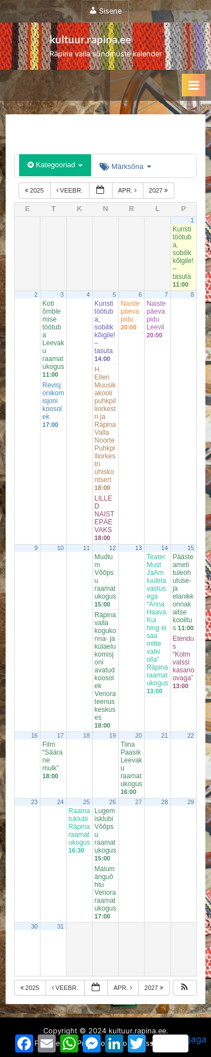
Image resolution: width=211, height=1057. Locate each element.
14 (164, 548)
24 (60, 802)
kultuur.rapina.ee (90, 39)
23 (34, 802)
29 (190, 802)
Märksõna (125, 166)
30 (34, 926)
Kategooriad (55, 164)
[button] (184, 988)
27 (138, 802)
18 (86, 735)
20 (138, 735)
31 (60, 926)
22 (190, 735)
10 (60, 548)
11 (86, 548)
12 (112, 548)
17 (60, 735)
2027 (159, 190)
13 (138, 548)
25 (86, 802)
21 (164, 735)
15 (190, 548)
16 (34, 735)
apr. (128, 190)
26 (112, 802)
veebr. (70, 190)
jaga (179, 1042)
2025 (35, 190)
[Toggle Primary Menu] (193, 85)
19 (112, 735)
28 (164, 802)
